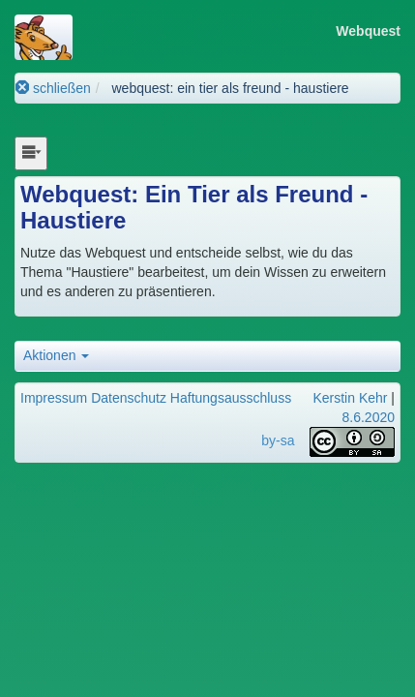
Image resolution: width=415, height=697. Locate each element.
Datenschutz (128, 398)
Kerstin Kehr (349, 398)
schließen (53, 88)
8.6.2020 (369, 417)
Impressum (53, 398)
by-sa (277, 440)
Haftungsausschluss (230, 398)
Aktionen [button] (56, 355)
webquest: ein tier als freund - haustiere (229, 88)
